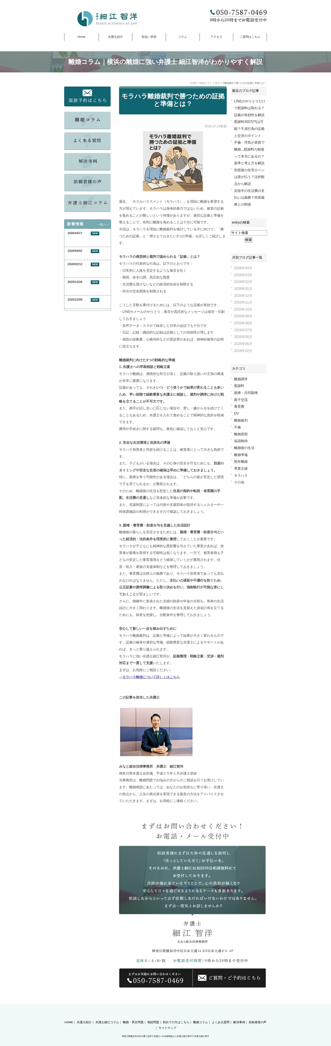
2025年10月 (243, 309)
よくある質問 (220, 1014)
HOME (69, 1014)
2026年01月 (243, 288)
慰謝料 (239, 386)
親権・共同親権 (246, 393)
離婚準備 (241, 455)
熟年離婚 (241, 461)
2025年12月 (243, 295)
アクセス (216, 36)
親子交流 (241, 400)
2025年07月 (243, 330)
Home (81, 36)
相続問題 (153, 1014)
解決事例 (239, 1014)
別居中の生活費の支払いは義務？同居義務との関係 (249, 197)
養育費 (239, 406)
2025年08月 (243, 323)
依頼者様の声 (257, 1014)
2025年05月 (243, 344)
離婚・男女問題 (133, 1014)
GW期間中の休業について (85, 256)
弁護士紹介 (115, 36)
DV (236, 413)
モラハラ (241, 475)
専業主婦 (241, 468)
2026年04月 (243, 268)
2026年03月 (243, 275)
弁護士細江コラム (107, 1014)
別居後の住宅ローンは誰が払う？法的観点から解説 (249, 177)
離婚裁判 (241, 420)
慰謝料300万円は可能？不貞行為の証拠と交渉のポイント (249, 128)
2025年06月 (243, 337)
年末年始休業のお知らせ (84, 304)
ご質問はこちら (250, 36)
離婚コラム (200, 1014)
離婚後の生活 (244, 448)
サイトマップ (167, 1020)
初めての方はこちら (176, 1014)
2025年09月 (243, 316)
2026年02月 (243, 282)
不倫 (237, 427)
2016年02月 (243, 351)
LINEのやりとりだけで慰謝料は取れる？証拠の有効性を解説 (249, 108)
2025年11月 (243, 302)
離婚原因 (241, 434)
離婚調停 (241, 379)
